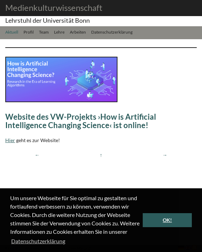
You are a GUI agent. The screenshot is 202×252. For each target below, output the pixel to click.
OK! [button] (167, 220)
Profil (28, 31)
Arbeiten (78, 31)
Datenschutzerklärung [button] (38, 241)
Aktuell (11, 31)
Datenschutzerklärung (112, 31)
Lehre (59, 31)
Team (44, 31)
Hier (10, 140)
